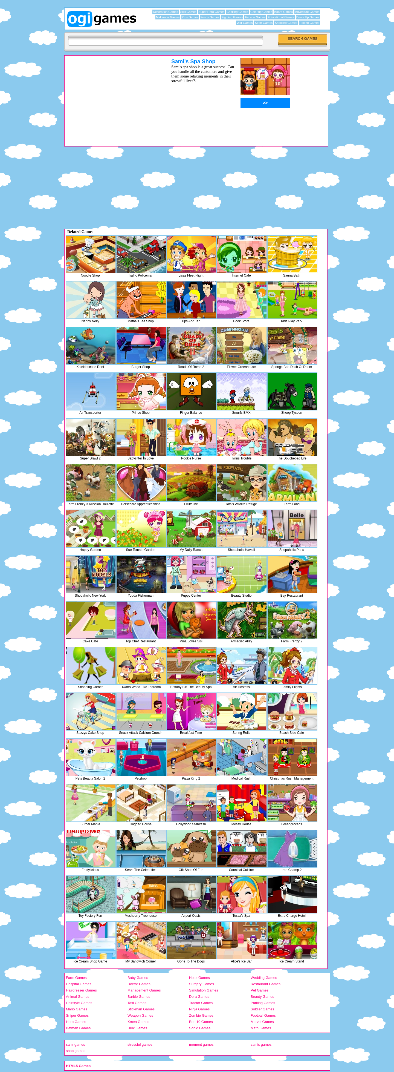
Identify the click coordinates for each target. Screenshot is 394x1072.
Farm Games (76, 978)
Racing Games (309, 22)
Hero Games (76, 1022)
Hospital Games (78, 984)
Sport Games (264, 22)
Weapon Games (140, 1015)
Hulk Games (137, 1028)
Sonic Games (199, 1028)
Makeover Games (168, 17)
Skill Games (188, 11)
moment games (201, 1044)
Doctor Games (139, 984)
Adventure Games (307, 11)
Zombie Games (201, 1015)
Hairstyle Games (79, 1003)
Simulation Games (203, 990)
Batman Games (78, 1028)
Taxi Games (137, 1003)
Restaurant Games (265, 984)
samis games (261, 1044)
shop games (75, 1051)
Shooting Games (286, 22)
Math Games (261, 1028)
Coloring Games (261, 11)
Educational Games (281, 17)
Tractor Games (201, 1003)
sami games (75, 1044)
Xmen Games (138, 1022)
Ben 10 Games (201, 1022)
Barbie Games (139, 997)
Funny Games (210, 17)
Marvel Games (262, 1022)
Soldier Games (262, 1009)
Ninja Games (199, 1009)
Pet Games (259, 990)
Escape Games (255, 17)
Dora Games (199, 997)
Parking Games (263, 1003)
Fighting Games (232, 17)
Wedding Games (264, 978)
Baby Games (138, 978)
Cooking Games (237, 11)
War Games (245, 22)
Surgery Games (201, 984)
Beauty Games (262, 997)
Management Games (144, 990)
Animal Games (77, 997)
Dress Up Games (307, 17)
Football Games (263, 1015)
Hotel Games (199, 978)
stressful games (140, 1044)
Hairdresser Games (81, 990)
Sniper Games (77, 1015)
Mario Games (76, 1009)
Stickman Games (141, 1009)
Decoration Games (165, 11)
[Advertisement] (111, 96)
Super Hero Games (211, 11)
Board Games (283, 11)
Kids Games (190, 17)
